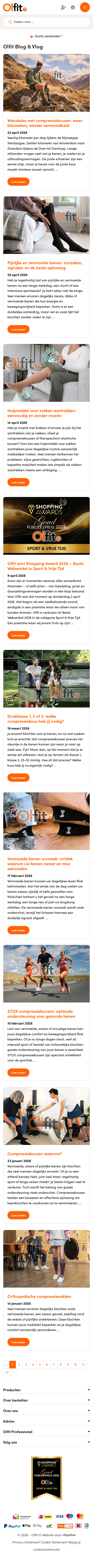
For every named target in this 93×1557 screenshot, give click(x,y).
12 (7, 1372)
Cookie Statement (54, 1542)
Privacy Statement (26, 1542)
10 (75, 1364)
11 (83, 1364)
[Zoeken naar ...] (10, 22)
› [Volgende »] (14, 1372)
